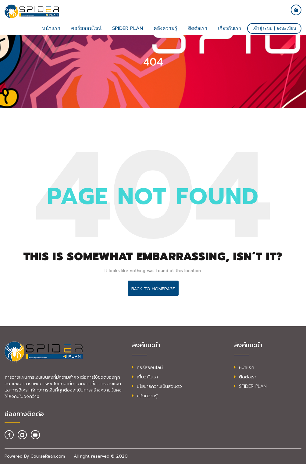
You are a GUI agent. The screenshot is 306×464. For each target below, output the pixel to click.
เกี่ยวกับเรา (229, 28)
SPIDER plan (127, 28)
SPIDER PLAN (250, 386)
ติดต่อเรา (197, 28)
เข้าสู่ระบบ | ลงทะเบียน (274, 28)
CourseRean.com (47, 456)
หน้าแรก (51, 28)
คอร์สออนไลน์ (86, 28)
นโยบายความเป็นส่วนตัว (157, 386)
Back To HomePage (153, 289)
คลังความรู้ (165, 28)
